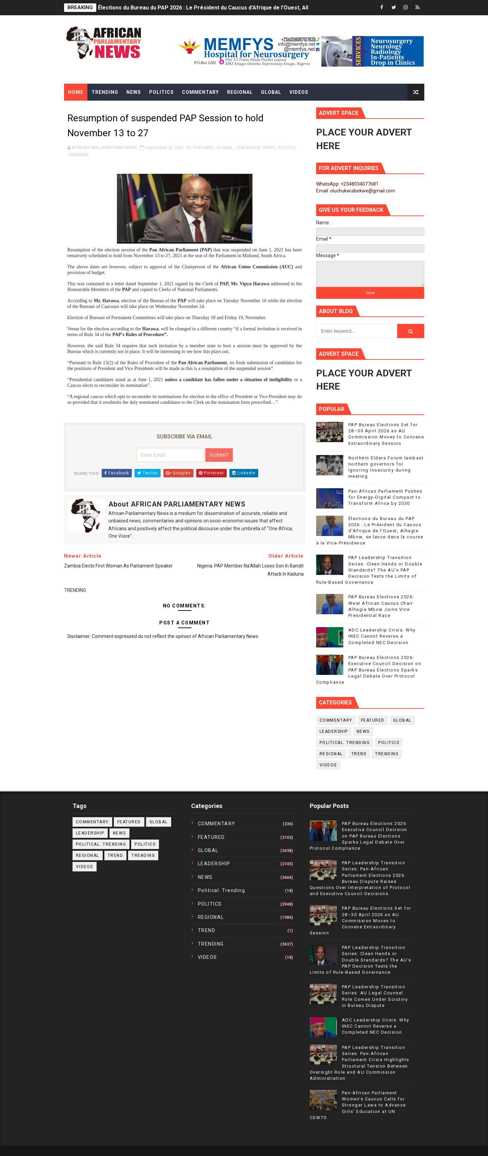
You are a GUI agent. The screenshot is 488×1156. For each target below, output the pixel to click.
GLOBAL (225, 147)
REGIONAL (331, 753)
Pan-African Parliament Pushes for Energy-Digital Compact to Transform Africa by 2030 (385, 497)
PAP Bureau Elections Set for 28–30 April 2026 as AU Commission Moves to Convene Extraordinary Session (360, 920)
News (133, 92)
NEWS (269, 147)
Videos (298, 92)
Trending (105, 92)
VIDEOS (328, 765)
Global (271, 92)
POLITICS (287, 147)
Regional (240, 92)
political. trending (345, 742)
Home (75, 92)
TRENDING (78, 154)
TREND (359, 753)
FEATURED (203, 147)
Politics (161, 92)
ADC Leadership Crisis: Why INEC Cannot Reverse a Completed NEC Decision (382, 636)
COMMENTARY (336, 720)
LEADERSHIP (248, 147)
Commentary (200, 92)
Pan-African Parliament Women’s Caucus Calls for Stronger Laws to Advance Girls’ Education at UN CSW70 (358, 1105)
